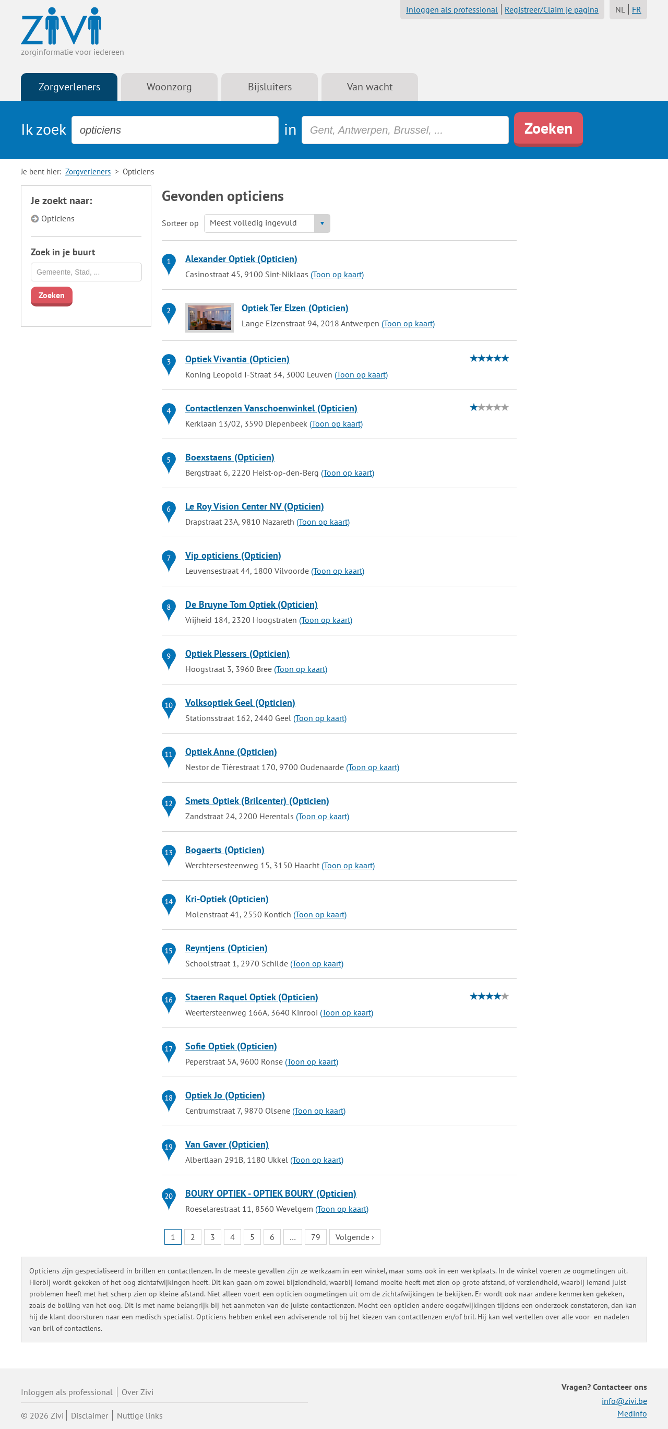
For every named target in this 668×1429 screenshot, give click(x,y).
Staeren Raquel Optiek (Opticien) (251, 997)
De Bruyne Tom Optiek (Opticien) (251, 604)
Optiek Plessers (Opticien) (237, 653)
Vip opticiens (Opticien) (233, 555)
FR (636, 9)
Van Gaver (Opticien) (227, 1144)
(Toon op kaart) (337, 274)
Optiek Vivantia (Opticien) (237, 359)
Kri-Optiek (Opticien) (227, 899)
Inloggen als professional (452, 9)
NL (620, 9)
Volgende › (355, 1237)
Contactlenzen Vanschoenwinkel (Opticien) (271, 408)
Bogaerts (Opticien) (225, 850)
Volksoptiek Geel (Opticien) (240, 702)
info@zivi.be (624, 1401)
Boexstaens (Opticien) (230, 457)
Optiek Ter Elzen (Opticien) (295, 308)
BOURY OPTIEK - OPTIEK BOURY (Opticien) (270, 1193)
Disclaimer (89, 1415)
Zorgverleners (69, 86)
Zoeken (548, 127)
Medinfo (632, 1413)
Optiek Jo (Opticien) (225, 1095)
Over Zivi (137, 1392)
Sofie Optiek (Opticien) (231, 1046)
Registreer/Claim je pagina (552, 9)
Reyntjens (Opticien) (226, 948)
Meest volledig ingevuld (253, 222)
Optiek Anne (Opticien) (231, 752)
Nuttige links (140, 1415)
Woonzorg (169, 86)
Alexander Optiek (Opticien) (241, 259)
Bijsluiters (270, 86)
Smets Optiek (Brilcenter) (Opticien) (257, 801)
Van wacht (370, 86)
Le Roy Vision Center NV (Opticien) (254, 506)
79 (315, 1237)
